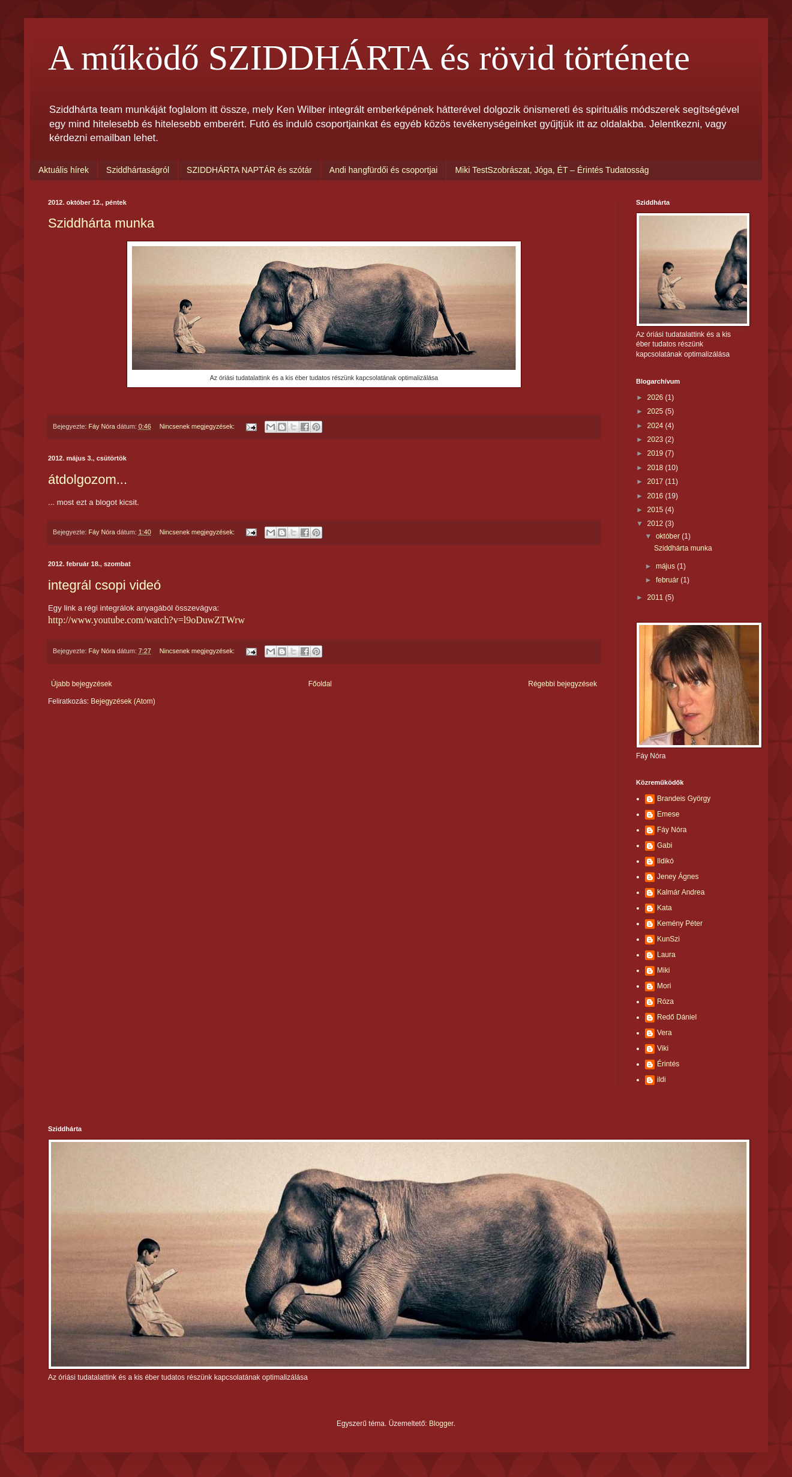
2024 (656, 425)
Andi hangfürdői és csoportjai (383, 170)
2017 (656, 481)
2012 (656, 523)
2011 (656, 597)
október (669, 536)
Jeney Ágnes (677, 876)
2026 (656, 397)
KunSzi (668, 939)
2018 (656, 468)
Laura (666, 954)
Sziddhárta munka (101, 223)
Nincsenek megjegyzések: (198, 426)
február (668, 580)
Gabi (664, 845)
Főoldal (320, 684)
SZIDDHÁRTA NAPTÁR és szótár (249, 170)
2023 (656, 439)
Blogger (441, 1423)
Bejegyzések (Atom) (123, 701)
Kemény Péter (680, 923)
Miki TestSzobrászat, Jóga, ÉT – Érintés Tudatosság (552, 170)
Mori (664, 986)
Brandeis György (683, 798)
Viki (662, 1048)
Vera (664, 1032)
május (666, 566)
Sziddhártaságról (137, 170)
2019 (656, 453)
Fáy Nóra (671, 830)
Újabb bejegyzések (81, 684)
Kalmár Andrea (680, 892)
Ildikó (665, 861)
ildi (661, 1079)
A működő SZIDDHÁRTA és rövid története (369, 57)
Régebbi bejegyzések (562, 684)
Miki (663, 970)
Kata (664, 908)
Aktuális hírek (63, 170)
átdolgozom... (87, 479)
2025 (656, 411)
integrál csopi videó (104, 585)
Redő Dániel (677, 1017)
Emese (668, 814)
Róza (665, 1001)
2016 (656, 496)
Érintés (668, 1064)
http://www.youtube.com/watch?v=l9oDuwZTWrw (146, 620)
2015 (656, 510)
